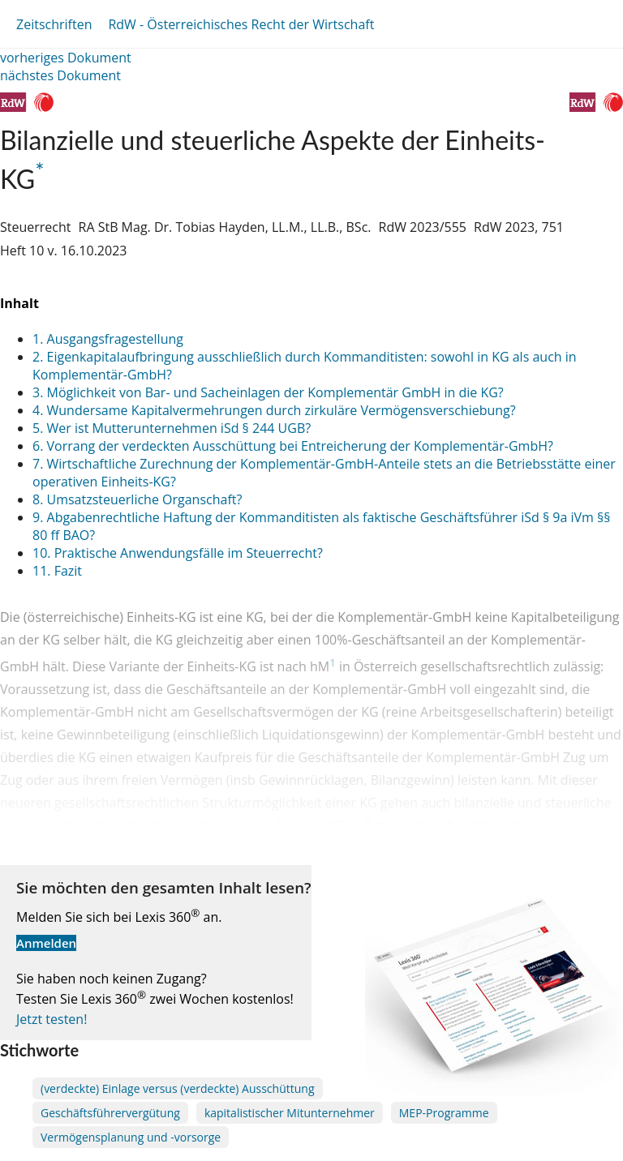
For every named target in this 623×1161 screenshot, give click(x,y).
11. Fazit (57, 571)
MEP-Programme (444, 1112)
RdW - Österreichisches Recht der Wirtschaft (241, 24)
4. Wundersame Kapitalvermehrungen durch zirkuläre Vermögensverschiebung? (274, 410)
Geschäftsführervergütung (110, 1112)
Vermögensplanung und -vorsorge (131, 1137)
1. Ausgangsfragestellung (107, 339)
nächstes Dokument (60, 75)
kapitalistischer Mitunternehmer (289, 1112)
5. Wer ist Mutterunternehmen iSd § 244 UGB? (171, 428)
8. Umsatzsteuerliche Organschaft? (137, 499)
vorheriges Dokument (65, 57)
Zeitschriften (54, 24)
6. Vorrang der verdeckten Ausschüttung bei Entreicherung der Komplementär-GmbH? (292, 446)
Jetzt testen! (51, 1019)
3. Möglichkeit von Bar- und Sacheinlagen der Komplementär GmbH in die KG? (268, 392)
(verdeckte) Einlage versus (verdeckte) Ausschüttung (178, 1088)
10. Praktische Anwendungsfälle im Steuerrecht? (177, 553)
